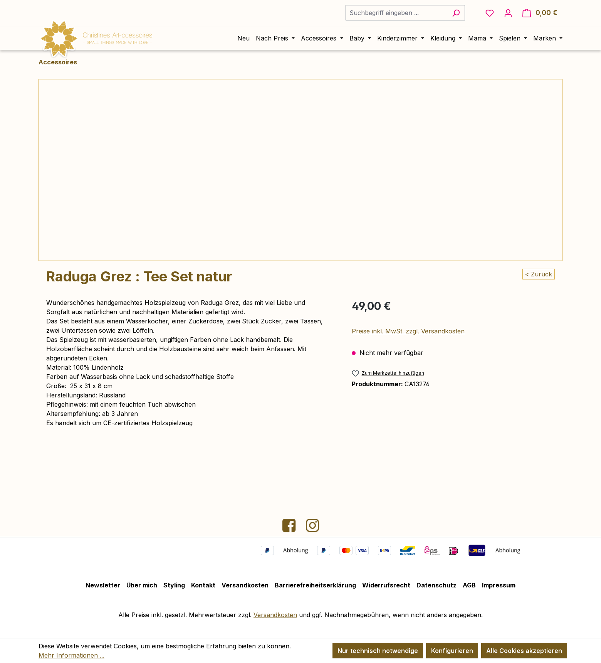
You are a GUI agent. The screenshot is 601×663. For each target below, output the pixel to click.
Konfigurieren (452, 651)
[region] (300, 170)
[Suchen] (456, 12)
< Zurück (538, 274)
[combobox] (396, 12)
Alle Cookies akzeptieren (524, 651)
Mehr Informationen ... (71, 655)
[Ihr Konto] (508, 12)
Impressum (498, 585)
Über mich (141, 585)
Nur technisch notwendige (377, 651)
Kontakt (203, 585)
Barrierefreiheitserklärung (315, 585)
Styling (174, 585)
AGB (469, 585)
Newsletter (103, 585)
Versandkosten (245, 585)
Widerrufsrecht (386, 585)
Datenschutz (436, 585)
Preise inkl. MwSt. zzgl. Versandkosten (408, 331)
